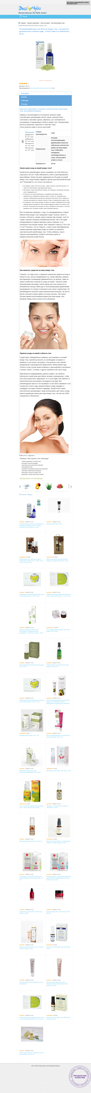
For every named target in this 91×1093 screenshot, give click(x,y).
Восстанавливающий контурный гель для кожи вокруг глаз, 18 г (58, 736)
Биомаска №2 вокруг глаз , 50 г (29, 735)
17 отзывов (55, 627)
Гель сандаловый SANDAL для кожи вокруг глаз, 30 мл (58, 630)
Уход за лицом (45, 23)
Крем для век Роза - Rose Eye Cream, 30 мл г (58, 912)
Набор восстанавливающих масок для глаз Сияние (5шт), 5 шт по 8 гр (32, 700)
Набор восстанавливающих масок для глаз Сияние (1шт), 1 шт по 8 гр (32, 595)
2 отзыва (55, 768)
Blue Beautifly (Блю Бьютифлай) (41, 88)
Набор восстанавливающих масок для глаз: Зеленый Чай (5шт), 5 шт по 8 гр (32, 1018)
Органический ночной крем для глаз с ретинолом (32, 982)
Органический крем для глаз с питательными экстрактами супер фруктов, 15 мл (57, 983)
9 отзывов (28, 557)
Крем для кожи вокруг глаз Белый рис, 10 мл (59, 947)
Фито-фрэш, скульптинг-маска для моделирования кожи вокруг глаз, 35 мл (31, 878)
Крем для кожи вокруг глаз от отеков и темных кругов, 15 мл (32, 947)
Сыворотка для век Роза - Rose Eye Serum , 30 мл (31, 912)
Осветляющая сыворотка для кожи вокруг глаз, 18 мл (58, 665)
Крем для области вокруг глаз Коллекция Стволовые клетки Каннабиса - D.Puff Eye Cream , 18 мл (31, 631)
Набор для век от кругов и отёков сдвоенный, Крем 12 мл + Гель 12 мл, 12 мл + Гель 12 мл (31, 560)
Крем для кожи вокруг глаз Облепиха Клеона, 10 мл (58, 1018)
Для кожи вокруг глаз (57, 23)
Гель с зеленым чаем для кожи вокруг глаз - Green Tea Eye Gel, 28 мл (32, 806)
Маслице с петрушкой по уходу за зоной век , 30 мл (57, 806)
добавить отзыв (29, 521)
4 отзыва (55, 944)
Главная (23, 23)
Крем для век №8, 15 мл (54, 524)
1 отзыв (27, 733)
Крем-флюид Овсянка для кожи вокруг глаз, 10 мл (32, 665)
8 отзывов (55, 557)
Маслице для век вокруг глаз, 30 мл (31, 841)
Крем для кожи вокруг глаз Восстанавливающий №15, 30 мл (30, 771)
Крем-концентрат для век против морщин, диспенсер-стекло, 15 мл (57, 559)
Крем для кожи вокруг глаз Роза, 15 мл (59, 770)
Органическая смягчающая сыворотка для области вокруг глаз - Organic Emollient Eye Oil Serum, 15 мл (32, 525)
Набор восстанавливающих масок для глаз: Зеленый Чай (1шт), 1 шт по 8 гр (59, 595)
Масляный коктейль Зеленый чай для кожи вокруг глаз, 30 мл (32, 1053)
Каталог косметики (33, 23)
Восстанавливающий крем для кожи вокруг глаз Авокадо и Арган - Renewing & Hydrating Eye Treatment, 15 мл (58, 701)
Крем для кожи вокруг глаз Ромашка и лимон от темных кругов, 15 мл (59, 841)
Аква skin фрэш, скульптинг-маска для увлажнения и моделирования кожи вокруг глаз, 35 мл (59, 878)
